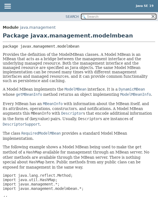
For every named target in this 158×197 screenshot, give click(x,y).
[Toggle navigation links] (7, 6)
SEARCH (72, 17)
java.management (37, 27)
